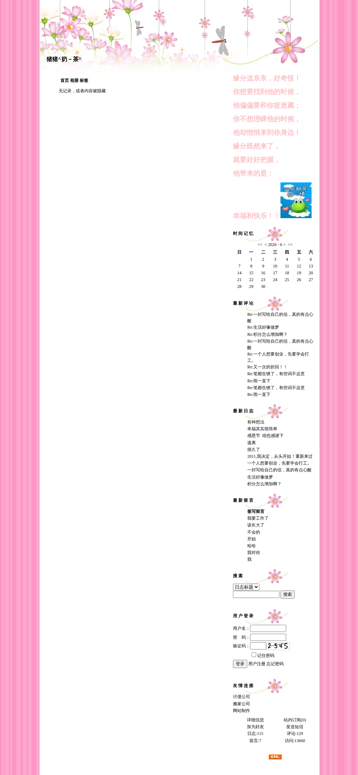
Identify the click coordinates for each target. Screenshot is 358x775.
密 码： (259, 637)
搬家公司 (241, 703)
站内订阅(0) (295, 719)
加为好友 (255, 726)
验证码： (249, 645)
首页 (64, 80)
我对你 (253, 552)
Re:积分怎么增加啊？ (267, 334)
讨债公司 (241, 696)
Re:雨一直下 (258, 380)
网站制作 (241, 710)
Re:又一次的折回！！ (267, 366)
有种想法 (255, 422)
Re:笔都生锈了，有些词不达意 (276, 373)
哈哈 (251, 545)
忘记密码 (275, 663)
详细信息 (255, 719)
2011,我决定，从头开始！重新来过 (280, 456)
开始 (251, 538)
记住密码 (263, 655)
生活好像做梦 (260, 477)
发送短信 (294, 726)
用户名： (259, 628)
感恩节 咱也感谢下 (265, 435)
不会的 (253, 532)
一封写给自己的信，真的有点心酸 (279, 469)
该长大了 (255, 525)
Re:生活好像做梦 (263, 327)
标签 (84, 80)
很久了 (253, 449)
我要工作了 (258, 518)
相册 (74, 80)
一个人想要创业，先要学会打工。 (279, 463)
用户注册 (256, 663)
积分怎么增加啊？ (264, 483)
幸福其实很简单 (262, 428)
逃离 (251, 442)
